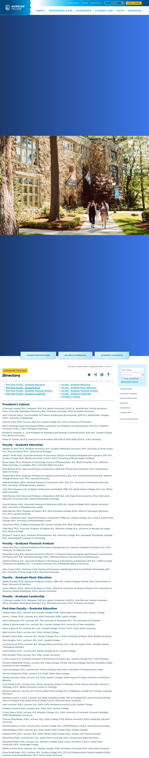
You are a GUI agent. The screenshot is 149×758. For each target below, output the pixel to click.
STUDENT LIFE (104, 10)
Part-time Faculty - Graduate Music (23, 388)
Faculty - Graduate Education (75, 385)
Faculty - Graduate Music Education (78, 388)
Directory (124, 403)
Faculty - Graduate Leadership (76, 394)
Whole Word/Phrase (131, 379)
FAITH (120, 10)
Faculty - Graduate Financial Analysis (79, 391)
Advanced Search (129, 382)
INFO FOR (95, 3)
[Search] (114, 3)
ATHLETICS (135, 10)
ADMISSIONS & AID (60, 10)
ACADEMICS (83, 10)
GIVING (85, 3)
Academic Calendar (112, 355)
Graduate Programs (128, 393)
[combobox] (90, 366)
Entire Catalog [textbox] (126, 370)
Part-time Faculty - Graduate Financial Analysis (29, 391)
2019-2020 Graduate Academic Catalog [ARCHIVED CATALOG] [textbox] (89, 366)
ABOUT (40, 10)
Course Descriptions (38, 355)
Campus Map (125, 412)
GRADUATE (73, 3)
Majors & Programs (75, 355)
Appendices (125, 408)
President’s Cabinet (70, 397)
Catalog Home (126, 389)
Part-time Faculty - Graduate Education (25, 385)
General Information (128, 398)
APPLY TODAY (133, 3)
